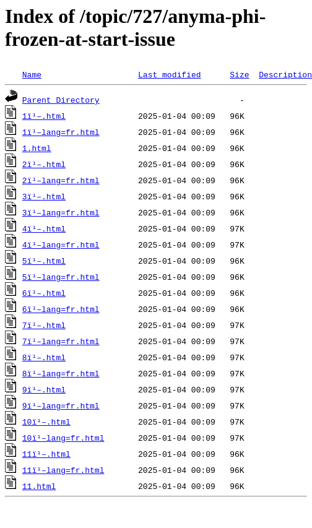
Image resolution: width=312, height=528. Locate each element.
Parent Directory (61, 99)
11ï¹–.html (46, 453)
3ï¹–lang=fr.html (61, 212)
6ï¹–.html (44, 292)
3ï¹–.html (44, 196)
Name (31, 74)
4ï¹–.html (44, 228)
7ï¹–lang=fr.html (61, 341)
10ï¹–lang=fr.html (63, 437)
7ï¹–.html (44, 325)
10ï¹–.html (46, 421)
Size (239, 74)
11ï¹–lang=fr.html (63, 469)
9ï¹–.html (44, 389)
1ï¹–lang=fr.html (61, 131)
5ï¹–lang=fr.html (61, 276)
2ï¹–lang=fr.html (61, 180)
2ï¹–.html (44, 164)
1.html (36, 148)
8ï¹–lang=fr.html (61, 373)
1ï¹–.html (44, 115)
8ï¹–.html (44, 357)
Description (285, 74)
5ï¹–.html (44, 260)
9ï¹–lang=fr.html (61, 405)
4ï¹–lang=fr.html (61, 244)
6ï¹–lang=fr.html (61, 308)
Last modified (169, 74)
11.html (39, 485)
